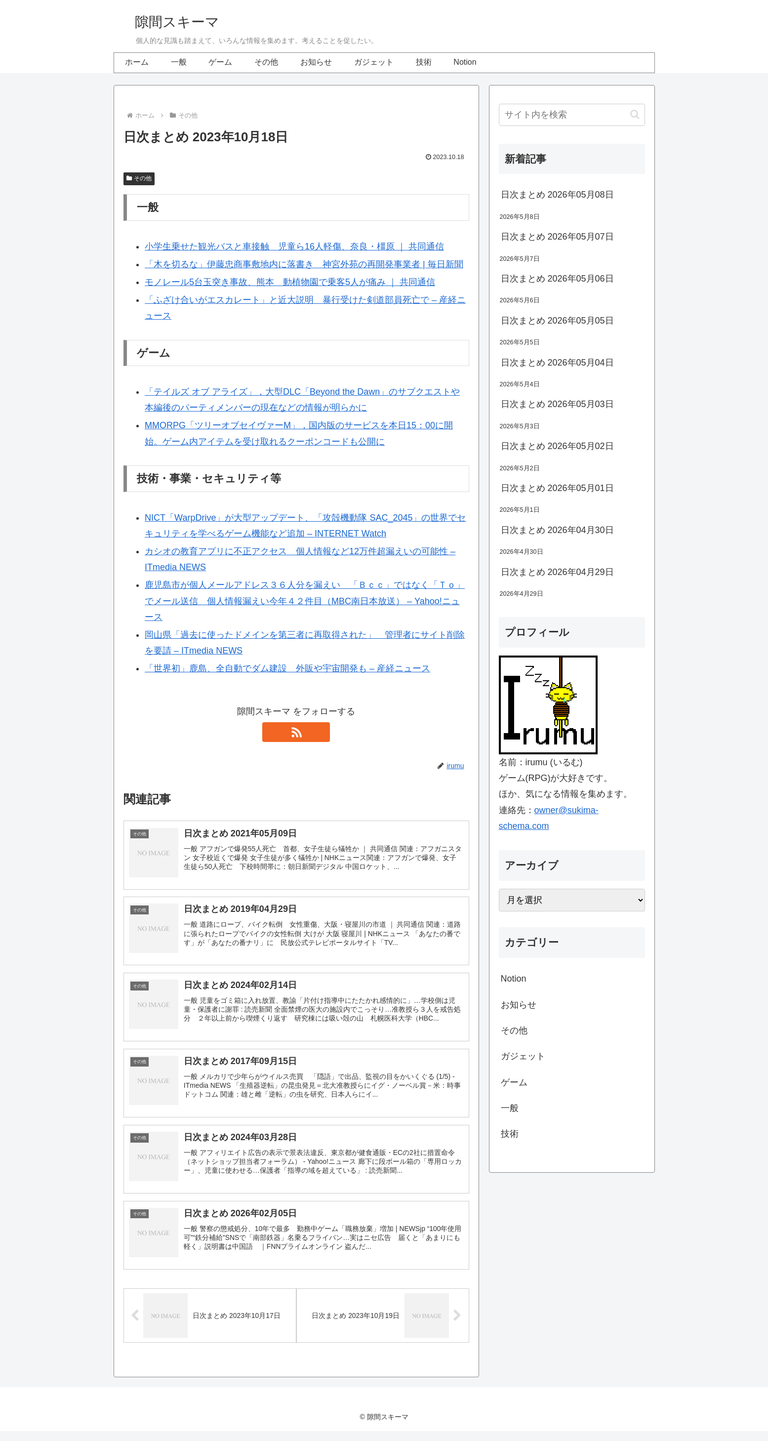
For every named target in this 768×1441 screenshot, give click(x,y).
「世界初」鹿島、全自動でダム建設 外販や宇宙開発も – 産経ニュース (287, 668)
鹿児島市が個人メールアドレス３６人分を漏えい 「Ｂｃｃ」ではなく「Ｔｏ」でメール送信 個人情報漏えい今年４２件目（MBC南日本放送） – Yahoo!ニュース (305, 601)
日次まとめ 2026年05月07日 (557, 237)
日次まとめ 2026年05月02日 (557, 446)
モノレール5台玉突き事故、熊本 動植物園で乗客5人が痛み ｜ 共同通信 (290, 282)
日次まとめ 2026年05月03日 (557, 404)
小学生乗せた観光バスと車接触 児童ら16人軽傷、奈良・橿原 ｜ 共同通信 (294, 246)
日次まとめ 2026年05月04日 (557, 363)
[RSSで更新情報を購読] (296, 732)
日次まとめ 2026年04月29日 (557, 572)
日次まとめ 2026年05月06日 (557, 279)
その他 (139, 178)
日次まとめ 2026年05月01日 (557, 488)
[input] (572, 115)
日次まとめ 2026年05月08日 (557, 195)
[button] (635, 114)
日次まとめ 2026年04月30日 (557, 530)
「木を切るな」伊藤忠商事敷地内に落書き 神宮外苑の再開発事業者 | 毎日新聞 (304, 264)
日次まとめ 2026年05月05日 (557, 321)
